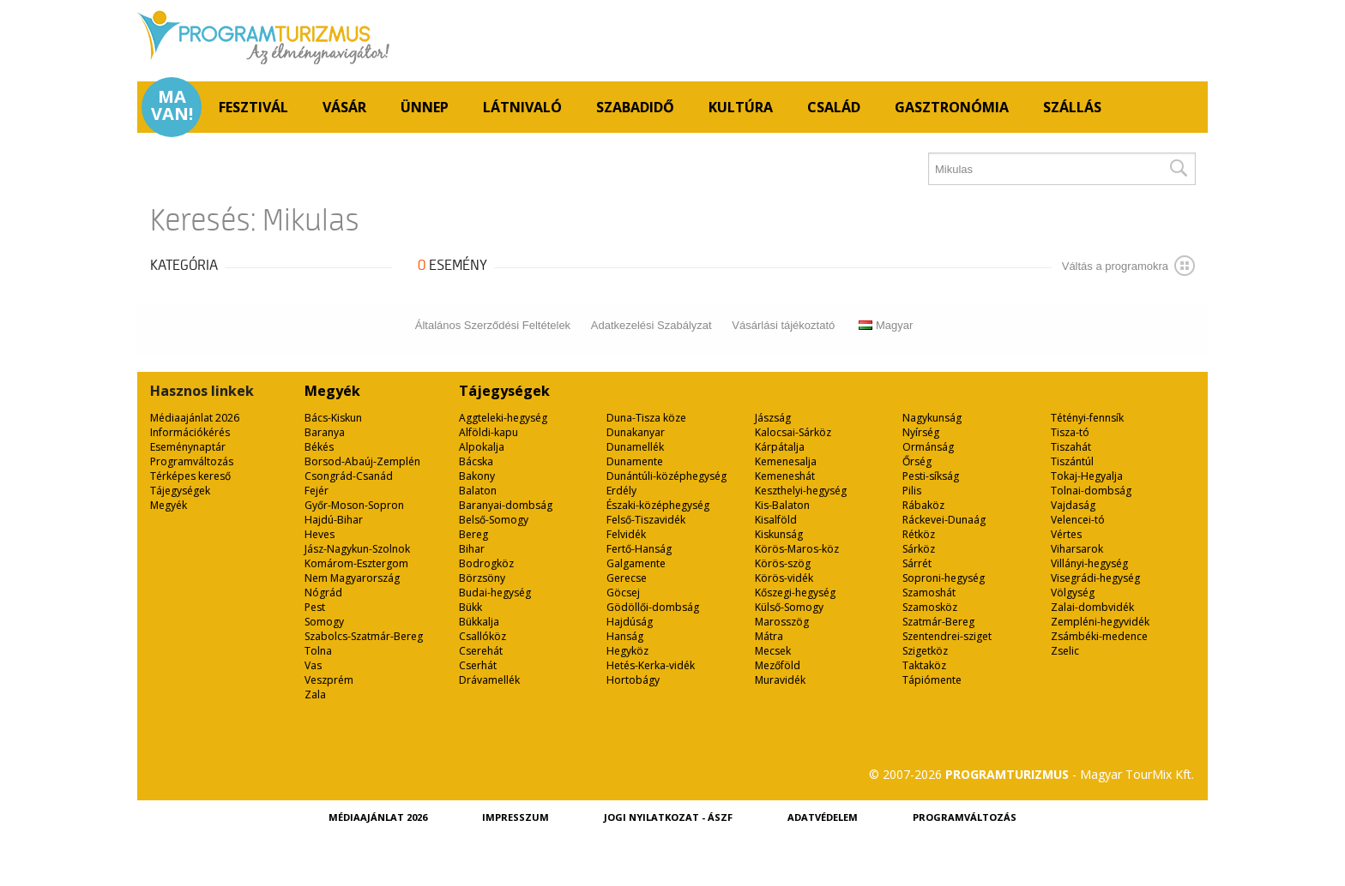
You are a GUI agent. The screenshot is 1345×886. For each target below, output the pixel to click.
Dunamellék (635, 447)
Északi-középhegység (657, 505)
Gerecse (626, 578)
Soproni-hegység (943, 578)
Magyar (886, 325)
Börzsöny (482, 578)
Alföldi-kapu (488, 432)
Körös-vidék (784, 578)
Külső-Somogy (789, 607)
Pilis (911, 490)
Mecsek (773, 651)
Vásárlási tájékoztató (783, 325)
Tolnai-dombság (1091, 490)
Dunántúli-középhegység (666, 476)
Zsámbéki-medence (1099, 636)
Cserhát (478, 665)
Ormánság (928, 447)
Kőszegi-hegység (795, 592)
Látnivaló (522, 107)
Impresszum (515, 817)
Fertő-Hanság (639, 549)
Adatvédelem (822, 817)
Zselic (1065, 651)
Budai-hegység (495, 592)
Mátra (769, 636)
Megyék (168, 505)
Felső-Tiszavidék (645, 519)
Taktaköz (924, 665)
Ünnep (425, 107)
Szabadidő (635, 107)
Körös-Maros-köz (797, 549)
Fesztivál (253, 107)
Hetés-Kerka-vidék (650, 665)
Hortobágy (633, 680)
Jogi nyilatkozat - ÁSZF (668, 817)
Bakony (477, 476)
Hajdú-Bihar (334, 519)
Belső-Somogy (493, 519)
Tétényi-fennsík (1087, 417)
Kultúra (741, 107)
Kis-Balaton (782, 505)
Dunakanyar (635, 432)
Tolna (318, 651)
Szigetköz (925, 651)
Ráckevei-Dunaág (944, 519)
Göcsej (623, 592)
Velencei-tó (1078, 519)
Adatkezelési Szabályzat (651, 325)
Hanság (624, 636)
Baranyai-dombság (505, 505)
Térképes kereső (190, 476)
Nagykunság (932, 417)
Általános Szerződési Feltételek (492, 325)
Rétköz (918, 534)
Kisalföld (776, 519)
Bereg (473, 534)
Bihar (472, 549)
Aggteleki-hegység (503, 417)
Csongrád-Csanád (349, 476)
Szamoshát (929, 592)
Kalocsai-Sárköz (793, 432)
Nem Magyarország (352, 578)
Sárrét (917, 563)
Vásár (344, 107)
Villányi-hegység (1089, 563)
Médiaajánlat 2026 (194, 417)
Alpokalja (481, 447)
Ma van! (172, 105)
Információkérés (190, 432)
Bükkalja (479, 621)
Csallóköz (482, 636)
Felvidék (626, 534)
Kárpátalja (780, 447)
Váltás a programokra (1128, 265)
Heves (320, 534)
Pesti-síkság (930, 476)
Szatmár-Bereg (938, 621)
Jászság (773, 417)
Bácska (476, 461)
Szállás (1072, 107)
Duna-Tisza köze (646, 417)
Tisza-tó (1070, 432)
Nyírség (920, 432)
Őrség (917, 461)
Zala (315, 694)
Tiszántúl (1072, 461)
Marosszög (782, 621)
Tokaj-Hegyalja (1087, 476)
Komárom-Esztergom (356, 563)
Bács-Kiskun (333, 417)
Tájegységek (180, 490)
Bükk (470, 607)
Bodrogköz (486, 563)
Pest (315, 607)
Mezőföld (777, 665)
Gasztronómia (952, 107)
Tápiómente (932, 680)
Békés (319, 447)
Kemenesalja (786, 461)
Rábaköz (923, 505)
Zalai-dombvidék (1092, 607)
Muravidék (780, 680)
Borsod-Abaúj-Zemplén (362, 461)
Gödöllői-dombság (652, 607)
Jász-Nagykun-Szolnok (357, 549)
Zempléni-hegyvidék (1100, 621)
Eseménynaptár (188, 447)
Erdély (621, 490)
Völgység (1073, 592)
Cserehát (481, 651)
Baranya (325, 432)
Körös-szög (783, 563)
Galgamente (636, 563)
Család (833, 107)
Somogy (324, 621)
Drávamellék (489, 680)
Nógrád (323, 592)
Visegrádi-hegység (1095, 578)
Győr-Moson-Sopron (354, 505)
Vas (313, 665)
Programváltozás (191, 461)
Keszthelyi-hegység (801, 490)
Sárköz (918, 549)
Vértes (1066, 534)
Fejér (317, 490)
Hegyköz (627, 651)
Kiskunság (779, 534)
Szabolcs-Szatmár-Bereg (364, 636)
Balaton (478, 490)
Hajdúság (629, 621)
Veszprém (329, 680)
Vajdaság (1073, 505)
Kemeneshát (785, 476)
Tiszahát (1071, 447)
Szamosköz (929, 607)
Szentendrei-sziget (947, 636)
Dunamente (634, 461)
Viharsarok (1077, 549)
